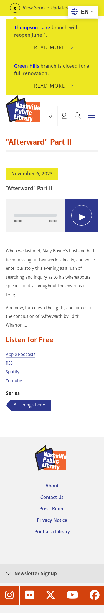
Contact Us (52, 497)
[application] (52, 215)
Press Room (52, 509)
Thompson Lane (32, 27)
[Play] (81, 215)
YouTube (14, 381)
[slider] (35, 215)
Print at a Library (52, 532)
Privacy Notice (52, 520)
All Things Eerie (29, 405)
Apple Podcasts (20, 354)
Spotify (12, 372)
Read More (52, 47)
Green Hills (26, 66)
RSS (9, 363)
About (52, 486)
